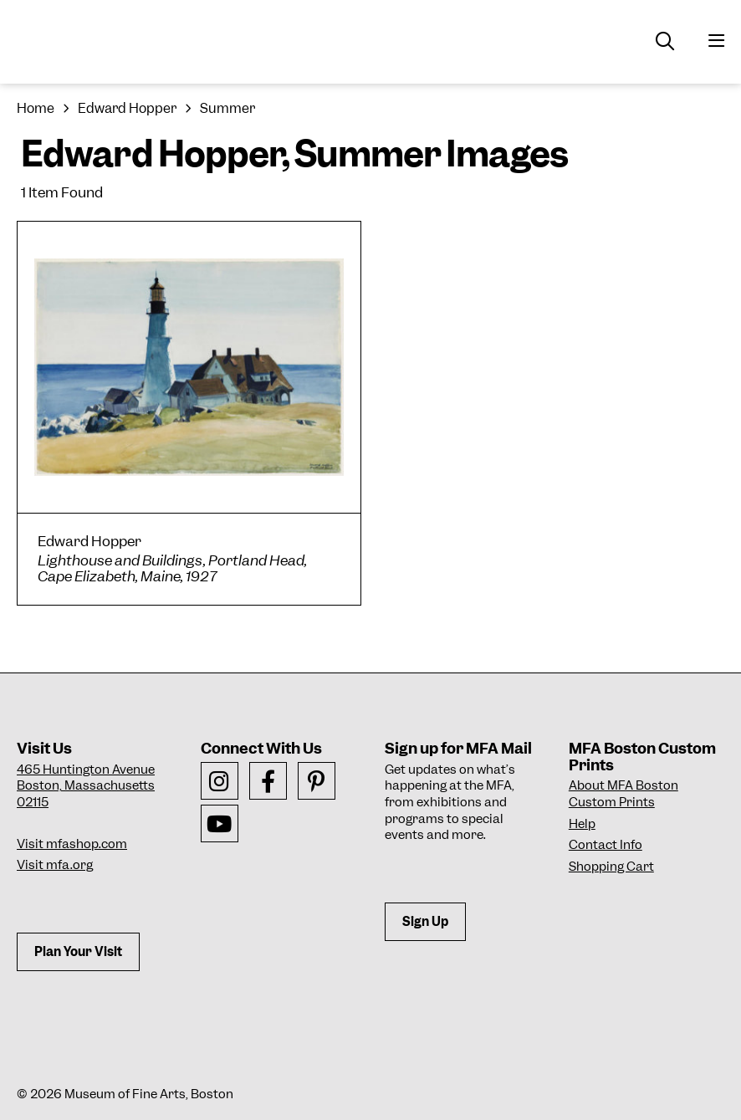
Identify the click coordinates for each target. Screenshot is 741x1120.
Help (582, 824)
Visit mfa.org (55, 865)
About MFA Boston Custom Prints (623, 794)
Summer (227, 108)
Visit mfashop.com (72, 844)
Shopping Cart (611, 866)
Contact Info (605, 844)
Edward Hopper (127, 108)
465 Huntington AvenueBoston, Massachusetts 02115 (86, 786)
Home (35, 108)
